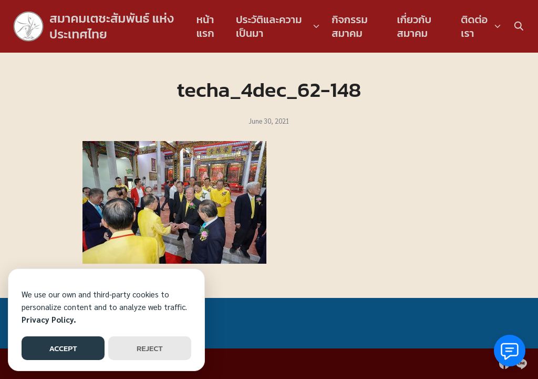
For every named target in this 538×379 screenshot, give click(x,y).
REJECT (150, 348)
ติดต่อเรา (474, 26)
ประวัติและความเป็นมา (269, 26)
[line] (521, 363)
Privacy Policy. (49, 319)
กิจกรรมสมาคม (350, 26)
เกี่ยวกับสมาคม (414, 26)
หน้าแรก (205, 26)
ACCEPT (63, 348)
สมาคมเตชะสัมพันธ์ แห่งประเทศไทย (111, 26)
